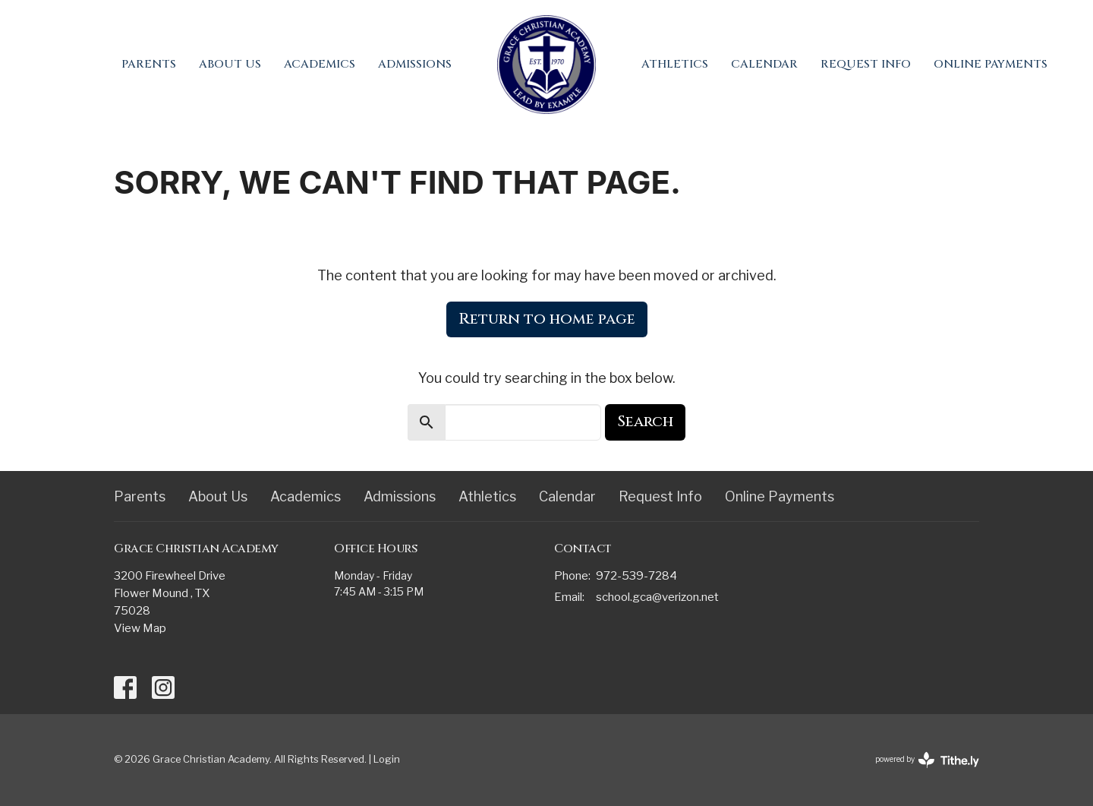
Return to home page (546, 318)
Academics (319, 64)
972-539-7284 (636, 576)
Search (645, 421)
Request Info (866, 64)
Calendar (764, 64)
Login (386, 759)
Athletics (674, 64)
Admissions (415, 64)
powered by (927, 760)
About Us (230, 64)
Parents (148, 64)
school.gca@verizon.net (657, 597)
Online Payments (990, 64)
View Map (140, 628)
